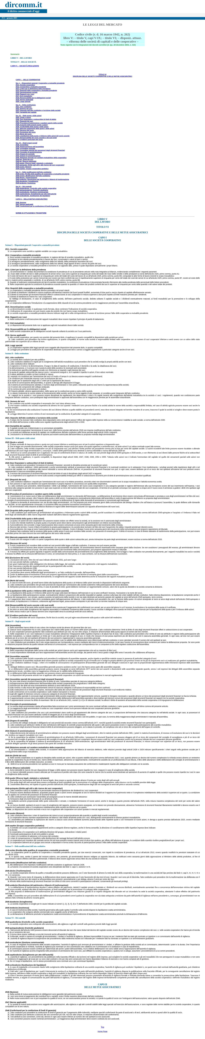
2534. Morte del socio (24, 134)
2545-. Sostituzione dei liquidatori (33, 196)
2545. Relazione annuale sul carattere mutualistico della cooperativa (41, 158)
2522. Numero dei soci (24, 109)
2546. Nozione (21, 202)
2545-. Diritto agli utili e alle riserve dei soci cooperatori (40, 165)
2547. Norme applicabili (24, 204)
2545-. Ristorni (23, 167)
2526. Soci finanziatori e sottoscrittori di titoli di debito (36, 119)
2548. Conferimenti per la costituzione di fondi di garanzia (37, 206)
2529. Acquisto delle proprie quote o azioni (32, 125)
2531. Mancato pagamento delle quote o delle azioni (35, 128)
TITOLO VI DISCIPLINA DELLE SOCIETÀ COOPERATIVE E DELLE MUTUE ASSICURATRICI (102, 75)
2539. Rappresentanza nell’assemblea (30, 147)
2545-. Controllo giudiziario (32, 190)
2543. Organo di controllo (25, 154)
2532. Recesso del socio (25, 130)
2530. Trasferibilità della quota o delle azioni (32, 127)
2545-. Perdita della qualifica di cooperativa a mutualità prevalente (42, 174)
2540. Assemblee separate (25, 148)
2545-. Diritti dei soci (24, 159)
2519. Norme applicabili (24, 100)
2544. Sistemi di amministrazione (28, 156)
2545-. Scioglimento (27, 181)
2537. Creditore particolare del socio (29, 140)
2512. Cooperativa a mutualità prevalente (31, 87)
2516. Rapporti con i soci (25, 94)
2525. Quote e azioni (23, 117)
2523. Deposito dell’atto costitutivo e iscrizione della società (38, 110)
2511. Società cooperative (25, 85)
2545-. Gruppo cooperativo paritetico (32, 169)
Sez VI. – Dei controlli (24, 186)
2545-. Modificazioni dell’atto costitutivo (33, 176)
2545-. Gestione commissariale (32, 192)
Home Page (102, 1031)
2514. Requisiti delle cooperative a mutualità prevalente (36, 90)
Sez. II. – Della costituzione (26, 105)
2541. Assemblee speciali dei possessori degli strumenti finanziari (40, 150)
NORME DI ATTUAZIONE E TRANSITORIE (31, 213)
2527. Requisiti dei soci (24, 121)
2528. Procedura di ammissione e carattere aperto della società (39, 123)
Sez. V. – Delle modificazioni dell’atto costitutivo (33, 172)
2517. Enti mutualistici (24, 96)
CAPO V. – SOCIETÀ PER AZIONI (24, 66)
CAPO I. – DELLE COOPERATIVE (28, 80)
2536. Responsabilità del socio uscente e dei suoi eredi (36, 138)
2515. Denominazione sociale (26, 92)
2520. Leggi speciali (23, 101)
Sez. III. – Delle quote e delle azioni (28, 116)
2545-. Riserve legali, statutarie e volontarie (34, 163)
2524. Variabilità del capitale (26, 112)
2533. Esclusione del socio (26, 132)
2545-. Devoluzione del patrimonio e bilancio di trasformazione (42, 179)
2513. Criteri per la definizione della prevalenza (33, 89)
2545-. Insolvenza (25, 183)
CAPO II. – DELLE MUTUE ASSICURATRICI (31, 199)
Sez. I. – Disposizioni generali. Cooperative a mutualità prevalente (40, 83)
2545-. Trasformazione (26, 178)
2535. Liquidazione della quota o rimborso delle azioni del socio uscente (42, 136)
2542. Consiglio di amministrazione (29, 152)
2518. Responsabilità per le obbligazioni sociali (33, 98)
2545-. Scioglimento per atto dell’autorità (36, 194)
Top (102, 1027)
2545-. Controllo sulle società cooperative (36, 188)
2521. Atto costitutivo (24, 107)
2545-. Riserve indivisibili (26, 161)
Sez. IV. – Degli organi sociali (26, 143)
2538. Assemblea (22, 145)
